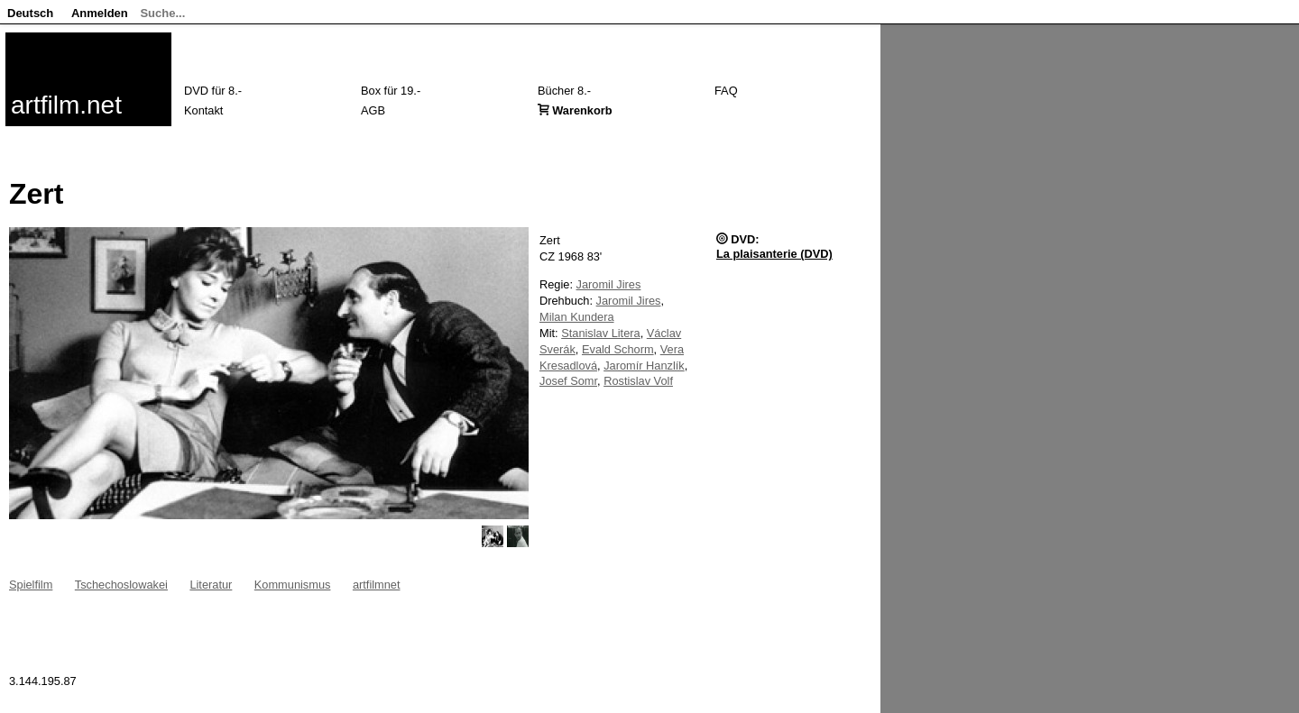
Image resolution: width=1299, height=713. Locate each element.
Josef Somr (568, 381)
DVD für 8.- (213, 90)
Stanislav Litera (600, 333)
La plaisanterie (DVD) (774, 254)
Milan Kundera (576, 317)
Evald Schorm (618, 349)
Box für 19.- (390, 90)
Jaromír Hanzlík (644, 365)
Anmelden (99, 13)
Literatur (210, 584)
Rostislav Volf (638, 381)
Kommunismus (292, 584)
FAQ (726, 90)
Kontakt (203, 110)
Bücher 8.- (564, 90)
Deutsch (30, 13)
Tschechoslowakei (121, 584)
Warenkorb (582, 110)
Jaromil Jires (608, 284)
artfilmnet (377, 584)
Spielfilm (30, 584)
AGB (373, 110)
